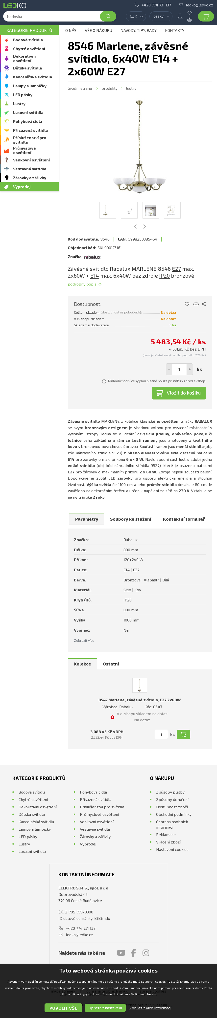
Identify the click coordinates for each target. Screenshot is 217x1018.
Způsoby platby (170, 792)
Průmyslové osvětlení (24, 150)
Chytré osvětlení (29, 48)
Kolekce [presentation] (82, 663)
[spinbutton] (179, 369)
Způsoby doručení (172, 799)
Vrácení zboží (168, 842)
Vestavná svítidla (29, 168)
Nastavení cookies (172, 849)
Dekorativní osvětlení (24, 58)
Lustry (19, 103)
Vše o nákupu (98, 30)
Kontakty (174, 30)
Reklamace (166, 834)
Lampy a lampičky (30, 85)
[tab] (86, 519)
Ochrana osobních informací (172, 824)
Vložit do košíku (184, 393)
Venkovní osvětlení (31, 159)
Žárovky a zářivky (29, 177)
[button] (190, 369)
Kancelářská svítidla (32, 76)
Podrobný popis (82, 284)
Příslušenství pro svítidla (29, 139)
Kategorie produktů (29, 30)
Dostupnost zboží (172, 806)
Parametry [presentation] (86, 519)
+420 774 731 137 (156, 4)
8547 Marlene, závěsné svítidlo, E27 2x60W (139, 699)
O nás (70, 30)
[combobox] (136, 16)
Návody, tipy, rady (139, 30)
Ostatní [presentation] (111, 663)
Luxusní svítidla (28, 112)
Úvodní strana (80, 88)
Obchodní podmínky (174, 814)
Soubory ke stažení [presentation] (130, 519)
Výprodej (22, 186)
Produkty (109, 88)
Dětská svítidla (27, 68)
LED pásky (22, 94)
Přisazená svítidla (30, 130)
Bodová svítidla (28, 39)
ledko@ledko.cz (199, 4)
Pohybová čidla (27, 121)
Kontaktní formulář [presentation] (184, 519)
